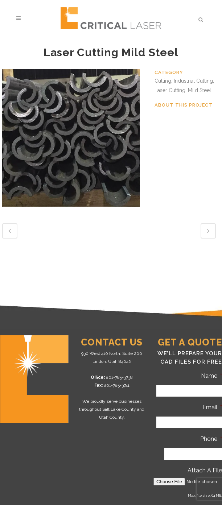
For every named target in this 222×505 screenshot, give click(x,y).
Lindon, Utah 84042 (111, 361)
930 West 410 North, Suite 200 (111, 353)
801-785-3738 (119, 377)
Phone (211, 438)
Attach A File (205, 470)
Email (212, 407)
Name (211, 375)
